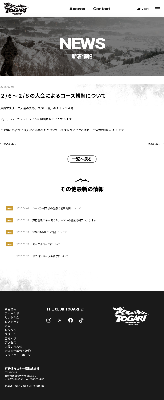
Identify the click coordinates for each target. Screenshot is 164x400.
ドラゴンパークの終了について (42, 256)
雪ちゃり (10, 338)
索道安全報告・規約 (18, 351)
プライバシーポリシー (19, 355)
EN (146, 8)
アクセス (10, 342)
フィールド (12, 313)
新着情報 (10, 309)
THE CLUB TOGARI (62, 309)
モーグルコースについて (38, 244)
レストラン (12, 321)
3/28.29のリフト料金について (41, 232)
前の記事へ (10, 144)
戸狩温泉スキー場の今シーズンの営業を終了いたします (56, 220)
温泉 (8, 326)
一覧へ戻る (82, 159)
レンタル (10, 330)
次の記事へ (154, 144)
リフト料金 (12, 317)
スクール (10, 334)
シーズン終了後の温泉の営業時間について (48, 208)
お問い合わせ (13, 346)
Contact (101, 9)
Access (77, 9)
